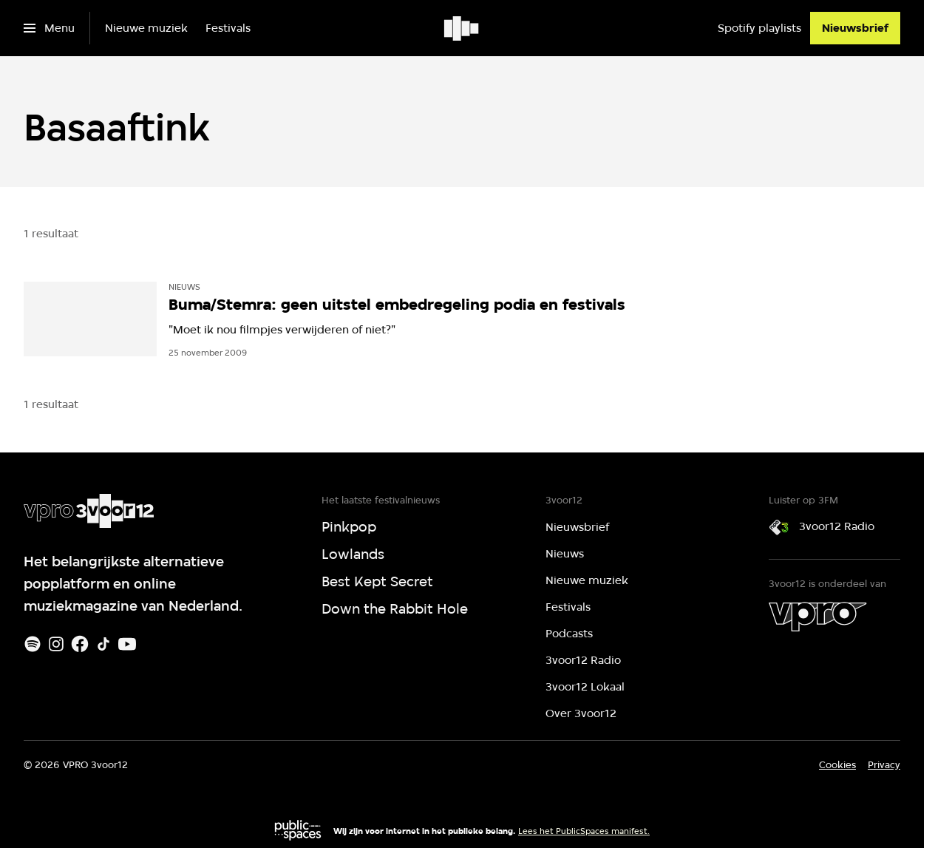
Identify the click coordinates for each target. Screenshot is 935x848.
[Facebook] (80, 644)
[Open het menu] (49, 28)
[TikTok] (103, 644)
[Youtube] (127, 644)
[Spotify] (32, 644)
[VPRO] (817, 616)
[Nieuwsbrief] (855, 28)
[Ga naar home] (462, 28)
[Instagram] (56, 644)
